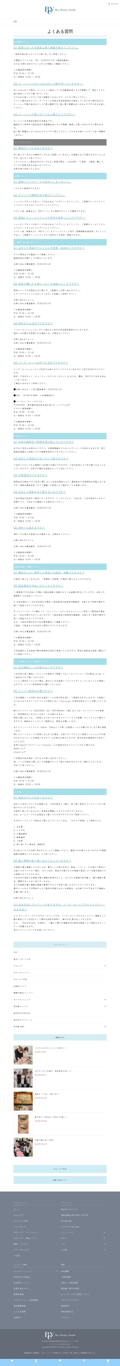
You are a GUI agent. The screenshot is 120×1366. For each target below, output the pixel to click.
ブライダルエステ (21, 1248)
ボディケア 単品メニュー (26, 1237)
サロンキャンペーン (22, 971)
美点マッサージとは (22, 958)
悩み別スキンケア (69, 1208)
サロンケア (18, 965)
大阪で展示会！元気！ (45, 1139)
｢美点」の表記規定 (69, 1281)
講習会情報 (19, 1293)
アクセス (65, 1316)
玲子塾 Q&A (19, 1025)
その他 (17, 1254)
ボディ (64, 1237)
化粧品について (20, 985)
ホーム (17, 1208)
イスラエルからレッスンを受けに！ (51, 1046)
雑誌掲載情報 (20, 1304)
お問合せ (18, 1316)
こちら (17, 188)
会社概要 (65, 1270)
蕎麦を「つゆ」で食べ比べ (47, 1093)
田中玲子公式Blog (22, 1012)
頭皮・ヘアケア (21, 1242)
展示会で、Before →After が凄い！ (51, 1116)
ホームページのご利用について (75, 1293)
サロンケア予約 (20, 978)
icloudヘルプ (20, 751)
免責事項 (65, 1304)
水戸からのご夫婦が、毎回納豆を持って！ (54, 1070)
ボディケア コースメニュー (27, 1231)
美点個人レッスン (21, 1005)
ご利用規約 (66, 1275)
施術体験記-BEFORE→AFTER (74, 1214)
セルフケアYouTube (70, 1225)
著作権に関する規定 (70, 1287)
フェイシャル (67, 1231)
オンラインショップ (22, 998)
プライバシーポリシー (71, 1299)
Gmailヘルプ (20, 747)
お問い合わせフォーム (31, 63)
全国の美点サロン (60, 1179)
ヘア (63, 1242)
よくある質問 (20, 1310)
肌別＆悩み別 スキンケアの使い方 (32, 54)
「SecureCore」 (29, 921)
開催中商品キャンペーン (24, 992)
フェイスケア (20, 1225)
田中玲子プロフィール (23, 1019)
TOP (15, 951)
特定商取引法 (67, 1310)
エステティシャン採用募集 (26, 1299)
